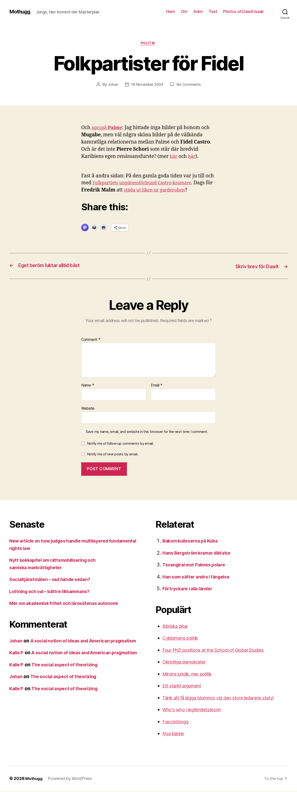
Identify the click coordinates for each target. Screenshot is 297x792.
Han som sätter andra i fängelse (199, 577)
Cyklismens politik (182, 638)
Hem (170, 11)
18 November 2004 (147, 85)
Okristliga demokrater (186, 662)
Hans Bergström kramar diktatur (199, 553)
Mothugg (20, 11)
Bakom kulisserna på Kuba (192, 541)
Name (87, 386)
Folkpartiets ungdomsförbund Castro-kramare (146, 184)
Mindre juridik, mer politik (191, 674)
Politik (148, 44)
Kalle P (17, 660)
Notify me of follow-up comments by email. (120, 444)
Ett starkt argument (184, 686)
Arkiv (198, 11)
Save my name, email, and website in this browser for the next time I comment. (147, 432)
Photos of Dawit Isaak (243, 11)
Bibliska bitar (176, 626)
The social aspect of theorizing (69, 680)
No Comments (189, 85)
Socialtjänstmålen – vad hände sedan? (53, 580)
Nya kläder (174, 734)
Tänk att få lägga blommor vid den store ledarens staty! (224, 698)
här (174, 157)
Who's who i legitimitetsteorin (195, 710)
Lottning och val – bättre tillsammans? (53, 592)
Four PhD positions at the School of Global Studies (218, 650)
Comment (90, 340)
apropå (108, 128)
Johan (112, 85)
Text (213, 11)
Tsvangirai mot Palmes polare (196, 565)
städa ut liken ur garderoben (165, 191)
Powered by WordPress (71, 778)
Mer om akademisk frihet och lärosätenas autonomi (68, 604)
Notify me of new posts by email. (112, 454)
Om (184, 11)
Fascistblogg (176, 722)
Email (156, 386)
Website (87, 408)
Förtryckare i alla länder (189, 589)
